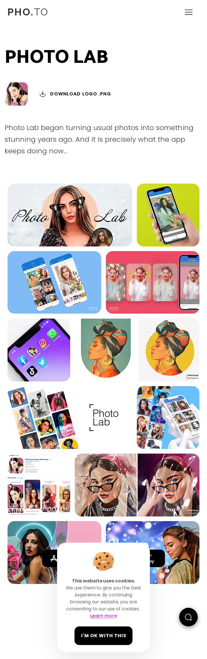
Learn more (103, 615)
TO (27, 12)
